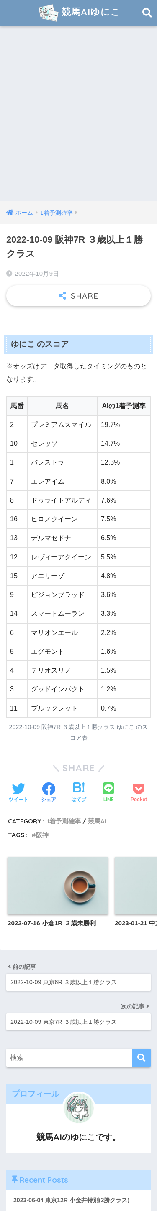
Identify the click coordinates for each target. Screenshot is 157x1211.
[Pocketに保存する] (139, 793)
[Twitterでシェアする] (18, 793)
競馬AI (97, 821)
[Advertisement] (78, 118)
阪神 (42, 835)
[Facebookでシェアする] (48, 793)
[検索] (141, 1058)
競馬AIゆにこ (79, 13)
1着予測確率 (64, 821)
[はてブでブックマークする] (78, 793)
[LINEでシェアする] (108, 793)
